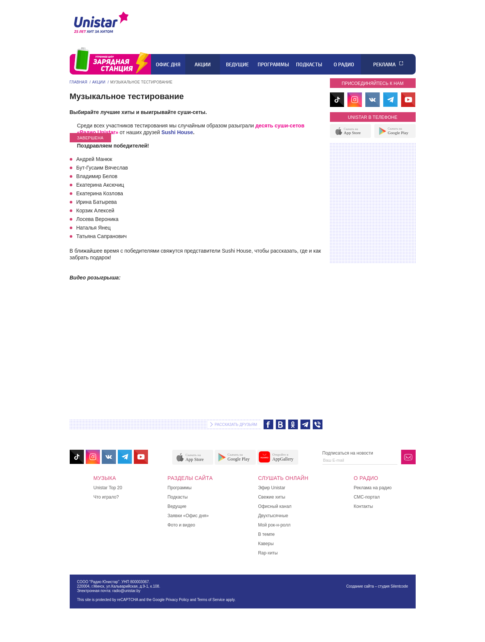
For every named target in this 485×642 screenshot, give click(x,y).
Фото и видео (181, 525)
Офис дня (168, 64)
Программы (273, 64)
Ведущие (237, 64)
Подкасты (309, 64)
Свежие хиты (271, 497)
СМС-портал (367, 497)
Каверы (266, 543)
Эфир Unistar (271, 487)
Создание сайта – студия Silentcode (377, 586)
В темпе (266, 534)
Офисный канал (275, 506)
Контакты (363, 506)
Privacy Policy (177, 600)
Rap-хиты (268, 553)
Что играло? (106, 497)
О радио (344, 64)
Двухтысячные (273, 515)
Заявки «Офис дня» (188, 515)
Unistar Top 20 (108, 487)
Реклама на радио (373, 487)
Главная (79, 82)
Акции (203, 64)
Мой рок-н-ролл (274, 525)
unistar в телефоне (372, 117)
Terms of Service (211, 600)
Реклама (384, 64)
